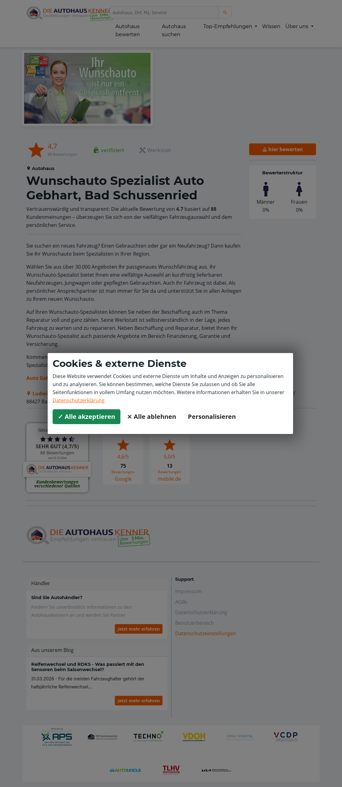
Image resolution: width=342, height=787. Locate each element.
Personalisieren (212, 416)
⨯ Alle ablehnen (151, 416)
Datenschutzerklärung (79, 400)
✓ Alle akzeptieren (86, 416)
